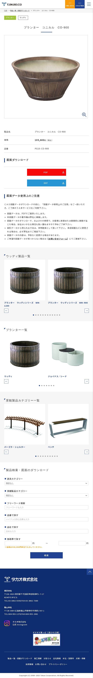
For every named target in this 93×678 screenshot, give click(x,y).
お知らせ (47, 658)
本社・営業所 (68, 658)
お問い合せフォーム (58, 238)
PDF (54, 172)
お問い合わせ (70, 4)
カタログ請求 (80, 4)
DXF (54, 183)
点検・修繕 (80, 658)
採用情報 (29, 664)
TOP (5, 10)
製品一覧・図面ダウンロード (20, 10)
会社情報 (57, 658)
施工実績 (38, 658)
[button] (6, 311)
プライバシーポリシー (58, 664)
